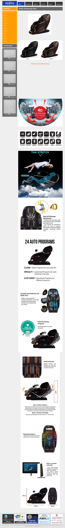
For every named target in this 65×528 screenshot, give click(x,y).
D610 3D (5, 20)
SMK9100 (5, 38)
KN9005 (5, 25)
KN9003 (5, 33)
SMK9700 (5, 28)
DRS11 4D (5, 15)
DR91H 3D (5, 23)
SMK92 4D (5, 17)
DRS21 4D (5, 12)
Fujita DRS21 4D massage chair (9, 3)
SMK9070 (5, 41)
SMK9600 (5, 30)
